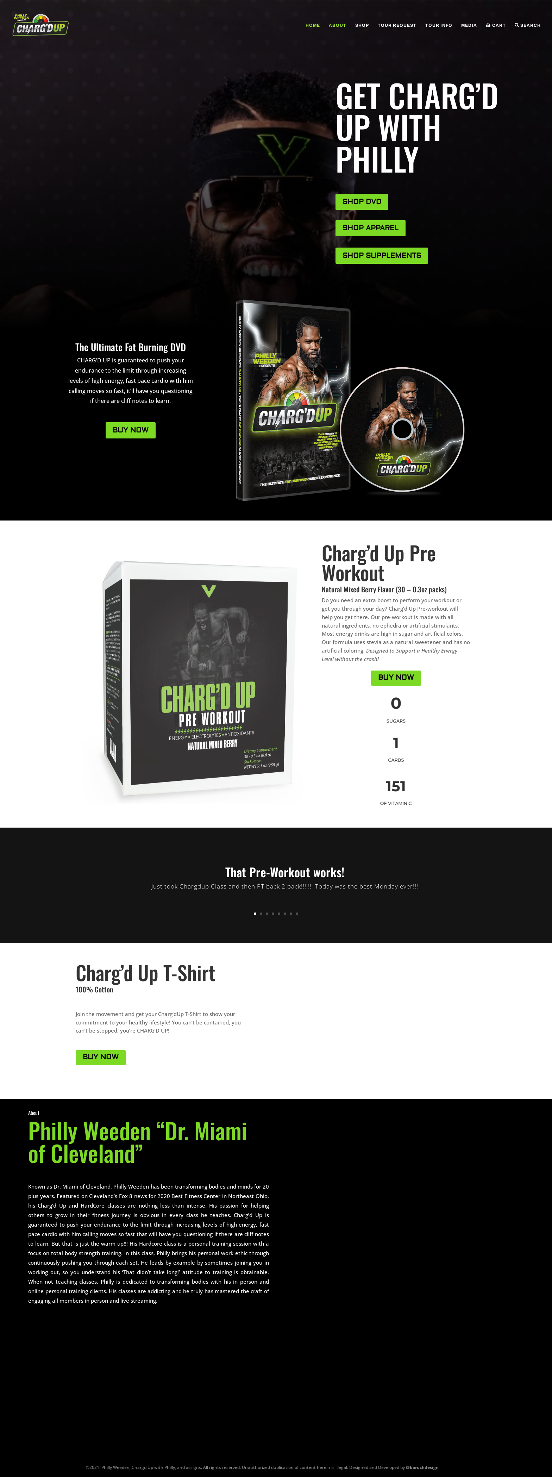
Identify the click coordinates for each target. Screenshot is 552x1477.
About (337, 25)
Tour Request (397, 25)
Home (313, 25)
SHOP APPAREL (371, 228)
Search (528, 25)
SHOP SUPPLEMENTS (382, 255)
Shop (362, 25)
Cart (496, 25)
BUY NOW (131, 430)
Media (469, 25)
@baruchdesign (422, 1467)
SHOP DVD (362, 201)
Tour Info (438, 25)
